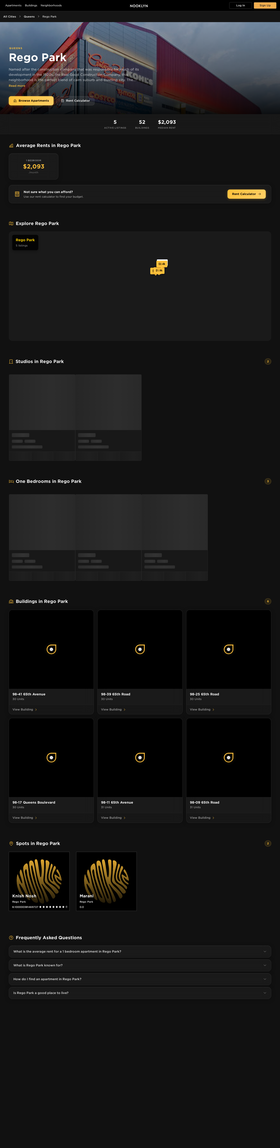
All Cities (9, 16)
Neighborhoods (51, 5)
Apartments (13, 5)
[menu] (140, 417)
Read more (17, 85)
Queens (29, 16)
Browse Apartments (31, 101)
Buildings (31, 5)
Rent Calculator (75, 101)
